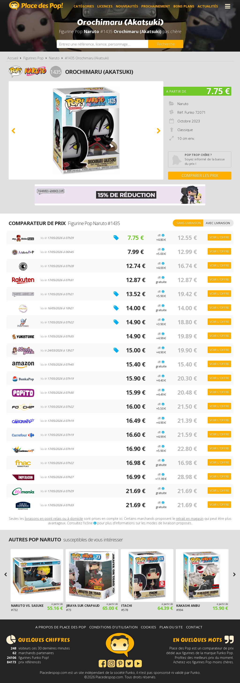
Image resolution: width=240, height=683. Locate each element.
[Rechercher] (165, 44)
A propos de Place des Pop (60, 627)
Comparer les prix (200, 175)
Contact (194, 627)
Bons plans (183, 6)
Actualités (208, 6)
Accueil (13, 58)
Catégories (84, 6)
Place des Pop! (36, 6)
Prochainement (155, 6)
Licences (104, 6)
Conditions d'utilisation (113, 627)
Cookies (148, 627)
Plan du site (171, 627)
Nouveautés (127, 6)
